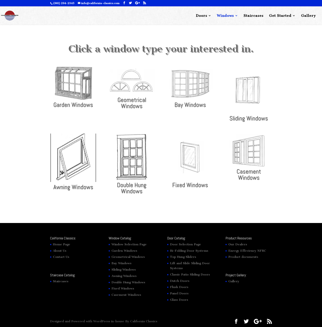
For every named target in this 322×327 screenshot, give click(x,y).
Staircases (253, 16)
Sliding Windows (248, 118)
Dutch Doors (179, 281)
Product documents (243, 257)
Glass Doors (179, 300)
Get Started (280, 16)
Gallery (308, 16)
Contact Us (61, 257)
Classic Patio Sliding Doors (190, 274)
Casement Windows (249, 175)
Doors (201, 16)
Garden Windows (73, 105)
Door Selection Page (185, 244)
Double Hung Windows (131, 188)
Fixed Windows (190, 185)
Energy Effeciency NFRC (247, 251)
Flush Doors (179, 287)
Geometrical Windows (131, 103)
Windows (225, 16)
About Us (59, 251)
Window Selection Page (129, 244)
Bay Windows (190, 105)
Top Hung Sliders (183, 257)
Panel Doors (179, 293)
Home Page (61, 244)
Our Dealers (237, 244)
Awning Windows (73, 187)
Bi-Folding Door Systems (189, 251)
